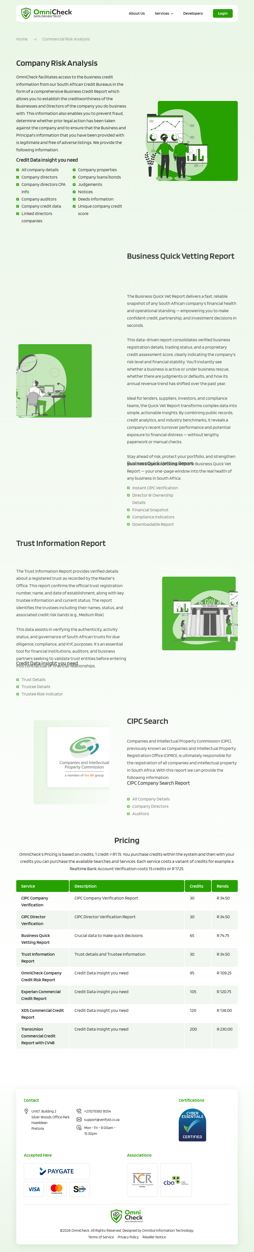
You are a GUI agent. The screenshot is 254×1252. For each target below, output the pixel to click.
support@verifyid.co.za (101, 1119)
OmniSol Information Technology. (168, 1230)
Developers (193, 13)
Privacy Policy (128, 1237)
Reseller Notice (154, 1237)
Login (223, 13)
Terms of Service (101, 1237)
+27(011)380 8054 (97, 1111)
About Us (137, 13)
